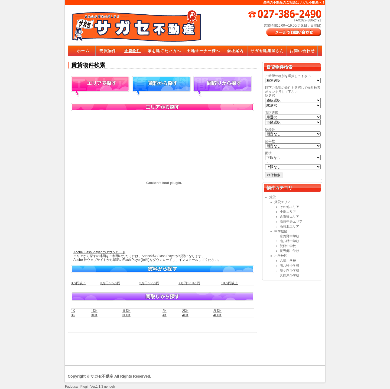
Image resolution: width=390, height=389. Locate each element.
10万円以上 (229, 283)
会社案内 (235, 51)
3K (73, 315)
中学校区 (280, 231)
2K (164, 311)
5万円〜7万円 (149, 283)
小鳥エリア (288, 212)
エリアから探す (100, 86)
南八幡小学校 (289, 265)
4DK (185, 315)
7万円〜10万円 (189, 283)
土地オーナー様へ (203, 51)
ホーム (83, 51)
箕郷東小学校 (289, 275)
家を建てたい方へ (164, 51)
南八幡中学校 (289, 241)
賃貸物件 (132, 51)
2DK (185, 311)
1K (73, 311)
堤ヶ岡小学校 (289, 270)
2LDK (217, 311)
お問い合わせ (302, 51)
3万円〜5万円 (110, 283)
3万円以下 (78, 283)
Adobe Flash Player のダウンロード (99, 252)
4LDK (217, 315)
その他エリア (289, 207)
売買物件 (107, 51)
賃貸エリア (282, 202)
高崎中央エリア (291, 221)
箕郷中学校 (288, 246)
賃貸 (272, 197)
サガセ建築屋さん (267, 51)
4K (164, 315)
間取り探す (222, 86)
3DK (94, 315)
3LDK (126, 315)
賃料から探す (161, 86)
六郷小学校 (288, 261)
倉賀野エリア (289, 217)
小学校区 (280, 256)
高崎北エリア (289, 226)
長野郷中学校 (289, 251)
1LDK (126, 311)
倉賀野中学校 (289, 236)
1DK (94, 311)
